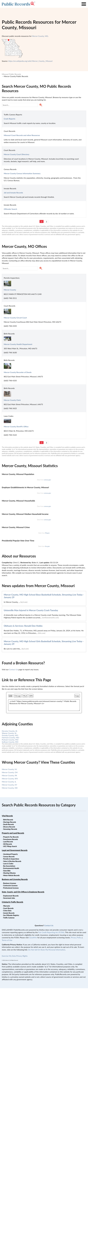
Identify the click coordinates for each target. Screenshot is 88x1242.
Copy (77, 949)
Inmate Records (8, 1167)
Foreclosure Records (10, 1093)
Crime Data (7, 1164)
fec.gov (47, 800)
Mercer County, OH (10, 1026)
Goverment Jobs (9, 1152)
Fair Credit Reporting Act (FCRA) (51, 1186)
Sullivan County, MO (10, 996)
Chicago (17, 949)
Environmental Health (11, 1122)
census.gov (47, 522)
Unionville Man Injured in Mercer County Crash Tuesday (31, 864)
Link (10, 949)
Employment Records (10, 1150)
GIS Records (7, 1098)
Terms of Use (7, 1194)
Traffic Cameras (8, 1171)
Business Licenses (9, 1137)
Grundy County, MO (10, 989)
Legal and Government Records (14, 1104)
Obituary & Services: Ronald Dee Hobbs (23, 879)
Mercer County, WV (10, 1032)
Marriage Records (9, 1076)
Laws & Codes (8, 1117)
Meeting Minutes (9, 1127)
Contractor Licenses (10, 1139)
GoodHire (33, 1191)
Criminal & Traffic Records (12, 1156)
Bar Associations (9, 1120)
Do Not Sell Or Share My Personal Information (46, 1203)
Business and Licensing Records (15, 1133)
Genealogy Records (10, 1083)
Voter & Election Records (12, 1115)
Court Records (8, 1162)
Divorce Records (9, 1081)
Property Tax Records (11, 1091)
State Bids (6, 1124)
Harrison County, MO (10, 991)
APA (31, 949)
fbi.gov (47, 744)
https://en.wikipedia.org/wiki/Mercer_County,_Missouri (30, 61)
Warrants (6, 1160)
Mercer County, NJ (9, 1023)
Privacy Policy (76, 1191)
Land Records (8, 1095)
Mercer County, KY (9, 1038)
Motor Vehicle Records (11, 1129)
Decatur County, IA (9, 985)
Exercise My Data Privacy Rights (15, 1210)
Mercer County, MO (40, 36)
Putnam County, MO (10, 993)
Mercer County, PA (9, 1029)
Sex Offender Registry (11, 1169)
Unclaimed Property (10, 1108)
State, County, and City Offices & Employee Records (23, 1146)
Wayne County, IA (9, 987)
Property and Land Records (13, 1087)
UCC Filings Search (10, 1100)
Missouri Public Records (11, 74)
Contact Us (13, 923)
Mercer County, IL (9, 1035)
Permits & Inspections (11, 1113)
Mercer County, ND (10, 1042)
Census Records (9, 1110)
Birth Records (8, 1073)
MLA (25, 949)
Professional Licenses (11, 1142)
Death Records (8, 1078)
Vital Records (7, 1069)
